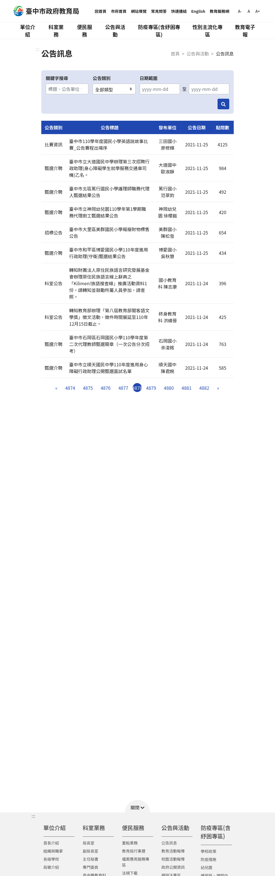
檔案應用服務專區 (135, 862)
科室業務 (56, 30)
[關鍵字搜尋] (67, 89)
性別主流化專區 (207, 30)
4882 (204, 387)
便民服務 (84, 30)
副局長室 (90, 851)
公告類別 (101, 78)
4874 (70, 387)
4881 (187, 387)
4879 (151, 387)
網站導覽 (139, 11)
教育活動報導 (173, 851)
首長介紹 (51, 843)
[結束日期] (209, 89)
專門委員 (90, 867)
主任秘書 (90, 859)
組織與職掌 (53, 851)
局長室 (89, 843)
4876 (106, 387)
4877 (123, 387)
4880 (169, 387)
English (198, 11)
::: (37, 49)
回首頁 (101, 11)
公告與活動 (115, 30)
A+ (257, 11)
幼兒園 (207, 867)
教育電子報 (245, 30)
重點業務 (130, 843)
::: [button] (33, 815)
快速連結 (179, 11)
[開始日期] (160, 89)
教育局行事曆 (134, 851)
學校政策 (208, 851)
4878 (137, 387)
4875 (88, 387)
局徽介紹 (51, 867)
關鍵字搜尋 (57, 78)
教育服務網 (219, 11)
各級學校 (51, 859)
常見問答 (159, 11)
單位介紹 (27, 30)
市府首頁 (119, 11)
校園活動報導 (173, 859)
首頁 (175, 53)
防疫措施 (208, 859)
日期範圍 (149, 78)
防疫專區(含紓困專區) (159, 30)
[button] (137, 806)
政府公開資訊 (173, 867)
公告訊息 (169, 843)
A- (240, 11)
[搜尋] (223, 104)
